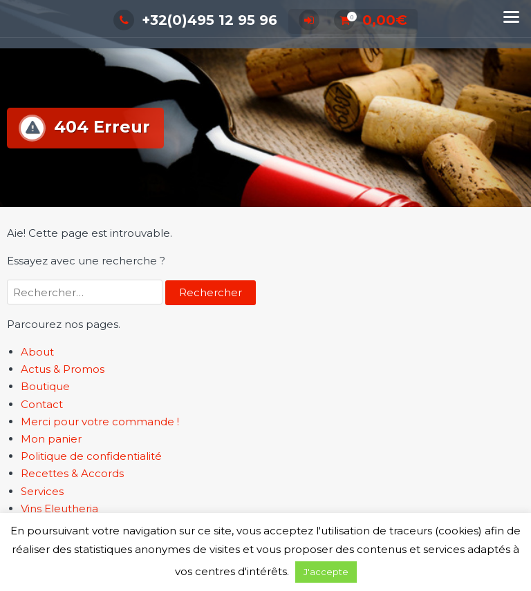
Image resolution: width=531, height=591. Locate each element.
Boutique (45, 386)
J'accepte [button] (326, 571)
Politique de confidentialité (91, 456)
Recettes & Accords (72, 473)
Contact (42, 404)
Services (42, 491)
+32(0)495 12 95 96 (195, 20)
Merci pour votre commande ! (100, 421)
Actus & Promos (62, 369)
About (37, 351)
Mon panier (51, 438)
